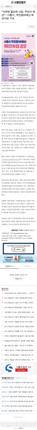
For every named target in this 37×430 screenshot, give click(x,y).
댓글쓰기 (27, 266)
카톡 (11, 26)
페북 (3, 26)
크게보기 (31, 27)
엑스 (7, 26)
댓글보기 (9, 266)
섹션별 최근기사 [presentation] (7, 378)
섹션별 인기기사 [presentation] (21, 378)
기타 (15, 26)
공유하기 (35, 6)
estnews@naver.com (20, 233)
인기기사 (4, 289)
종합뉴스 (8, 6)
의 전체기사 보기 (22, 230)
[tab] (7, 378)
